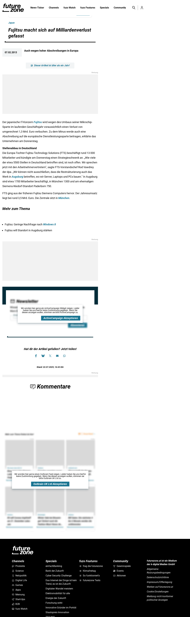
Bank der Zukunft (55, 570)
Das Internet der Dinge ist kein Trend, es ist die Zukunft (61, 582)
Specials (104, 7)
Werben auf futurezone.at (160, 586)
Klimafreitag (87, 570)
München (63, 198)
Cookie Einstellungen (158, 591)
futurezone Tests (89, 580)
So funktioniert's (89, 575)
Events (118, 570)
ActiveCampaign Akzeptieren (60, 318)
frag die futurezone (91, 566)
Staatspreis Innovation (57, 612)
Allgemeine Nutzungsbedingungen (159, 571)
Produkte (18, 566)
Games (17, 585)
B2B (16, 604)
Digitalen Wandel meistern (59, 588)
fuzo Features (87, 7)
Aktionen (119, 575)
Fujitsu (38, 122)
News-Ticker (37, 7)
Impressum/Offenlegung (159, 582)
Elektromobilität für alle (58, 593)
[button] (134, 8)
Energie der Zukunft (56, 598)
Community (120, 7)
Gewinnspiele (122, 566)
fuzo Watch (70, 7)
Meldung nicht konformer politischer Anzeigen (160, 598)
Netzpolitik (19, 575)
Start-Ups (18, 599)
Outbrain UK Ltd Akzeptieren (50, 484)
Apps (16, 589)
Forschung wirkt (54, 602)
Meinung (18, 594)
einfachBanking (54, 566)
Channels (54, 7)
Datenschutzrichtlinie (158, 577)
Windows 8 (49, 224)
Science (18, 570)
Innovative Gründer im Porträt (61, 607)
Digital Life (19, 580)
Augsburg (17, 176)
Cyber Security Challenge (59, 575)
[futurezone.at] (22, 550)
